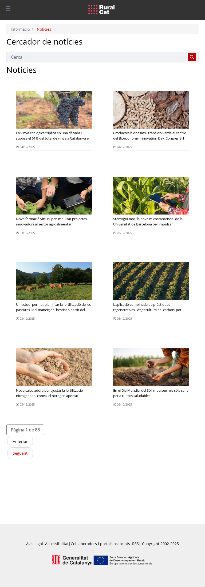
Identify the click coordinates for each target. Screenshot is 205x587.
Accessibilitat (57, 543)
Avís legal (34, 543)
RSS (135, 543)
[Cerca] (96, 57)
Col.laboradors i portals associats (100, 543)
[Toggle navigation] (8, 8)
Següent (20, 453)
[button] (25, 430)
